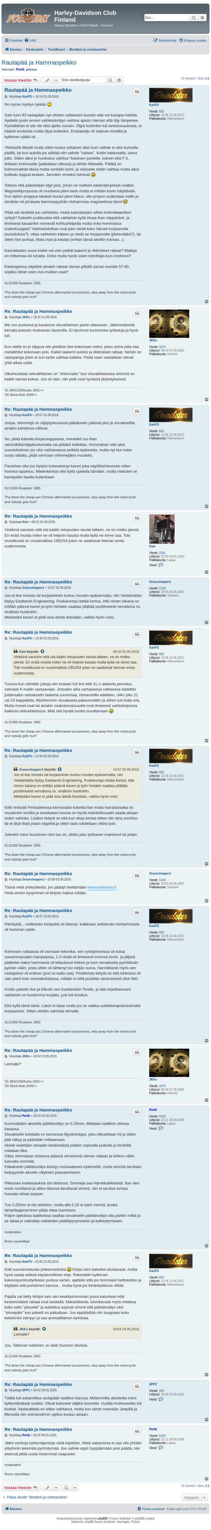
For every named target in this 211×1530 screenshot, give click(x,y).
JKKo (153, 340)
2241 (162, 553)
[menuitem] (30, 40)
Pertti (20, 69)
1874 (162, 347)
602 (161, 111)
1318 (162, 588)
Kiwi (152, 546)
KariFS (154, 105)
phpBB (102, 1518)
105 (161, 1390)
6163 (162, 1116)
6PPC (153, 1384)
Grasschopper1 (160, 581)
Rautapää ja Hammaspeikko (38, 62)
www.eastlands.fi (101, 887)
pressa (31, 69)
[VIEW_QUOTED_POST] (42, 651)
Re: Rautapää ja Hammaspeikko (38, 311)
